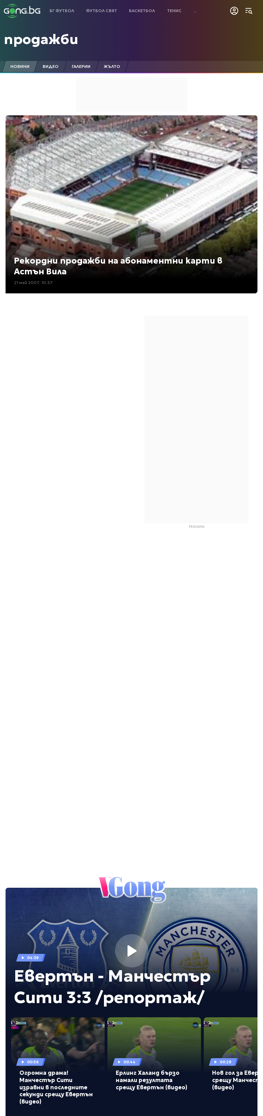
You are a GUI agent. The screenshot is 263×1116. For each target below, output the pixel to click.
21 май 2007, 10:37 (33, 282)
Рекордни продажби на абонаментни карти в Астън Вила (118, 266)
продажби (41, 39)
